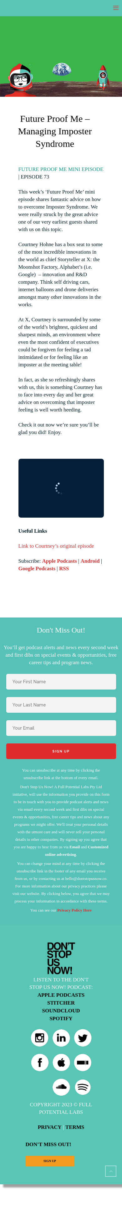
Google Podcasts (37, 568)
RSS (64, 568)
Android (89, 561)
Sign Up (49, 1161)
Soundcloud (61, 1011)
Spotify (61, 1018)
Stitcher (61, 1003)
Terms (74, 1127)
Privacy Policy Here (74, 910)
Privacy (50, 1127)
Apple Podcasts (59, 561)
